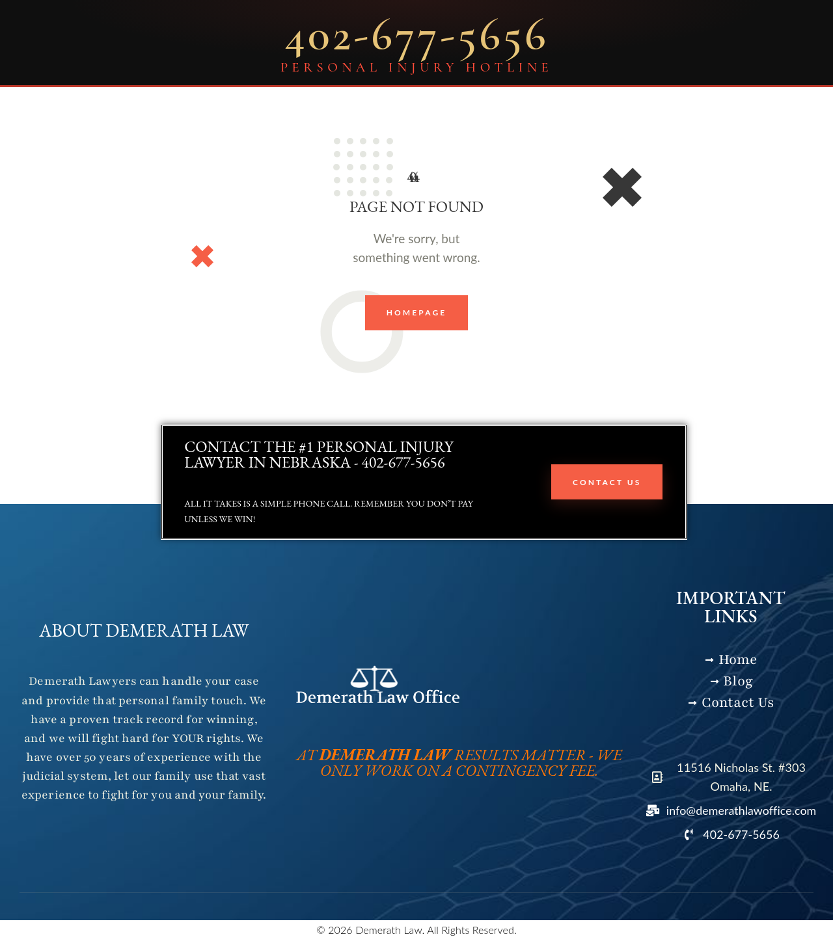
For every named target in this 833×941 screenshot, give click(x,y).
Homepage (417, 313)
